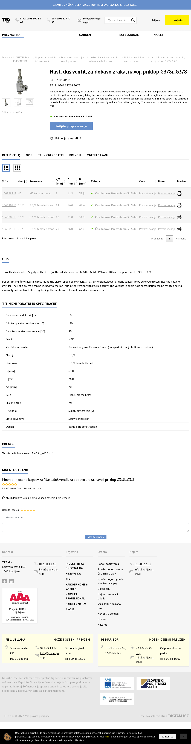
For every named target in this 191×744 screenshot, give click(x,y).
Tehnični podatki (51, 155)
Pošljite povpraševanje (71, 126)
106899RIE (9, 205)
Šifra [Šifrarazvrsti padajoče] (5, 181)
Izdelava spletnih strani (153, 716)
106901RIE (9, 229)
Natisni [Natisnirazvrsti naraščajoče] (181, 181)
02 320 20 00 (144, 647)
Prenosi (75, 155)
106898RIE (9, 193)
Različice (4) (11, 155)
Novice (102, 619)
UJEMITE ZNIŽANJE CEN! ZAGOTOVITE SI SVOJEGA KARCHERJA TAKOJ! (95, 5)
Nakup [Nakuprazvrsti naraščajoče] (162, 181)
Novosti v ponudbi (108, 613)
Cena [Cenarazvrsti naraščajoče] (142, 181)
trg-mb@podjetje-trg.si (145, 657)
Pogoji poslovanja (108, 564)
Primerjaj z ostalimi (68, 138)
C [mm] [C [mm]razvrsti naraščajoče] (71, 181)
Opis (29, 155)
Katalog (102, 624)
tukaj (107, 736)
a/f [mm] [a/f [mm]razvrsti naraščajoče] (59, 181)
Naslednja (181, 238)
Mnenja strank (98, 155)
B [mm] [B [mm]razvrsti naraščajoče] (82, 181)
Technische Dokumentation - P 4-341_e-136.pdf (27, 453)
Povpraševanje (166, 193)
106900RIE (9, 217)
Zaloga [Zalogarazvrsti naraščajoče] (95, 181)
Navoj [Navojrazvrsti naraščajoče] (21, 181)
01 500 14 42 (47, 564)
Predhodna (157, 238)
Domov (6, 57)
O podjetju (104, 588)
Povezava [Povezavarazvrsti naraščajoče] (36, 181)
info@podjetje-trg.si (48, 571)
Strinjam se (167, 736)
